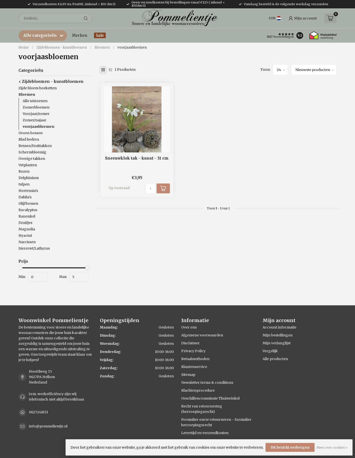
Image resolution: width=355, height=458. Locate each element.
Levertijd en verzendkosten (205, 433)
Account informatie (279, 327)
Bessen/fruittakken (35, 146)
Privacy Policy (193, 351)
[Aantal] (150, 188)
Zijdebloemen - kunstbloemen (61, 47)
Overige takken (31, 158)
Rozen (24, 171)
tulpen (24, 184)
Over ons (189, 327)
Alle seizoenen (35, 101)
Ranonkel (26, 216)
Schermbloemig (32, 152)
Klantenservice (194, 367)
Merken (79, 35)
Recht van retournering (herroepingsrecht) (201, 409)
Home (23, 47)
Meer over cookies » (332, 447)
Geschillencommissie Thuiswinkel (210, 398)
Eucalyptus (27, 210)
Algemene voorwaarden (202, 335)
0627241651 (38, 412)
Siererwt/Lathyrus (34, 248)
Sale (100, 35)
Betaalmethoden (195, 359)
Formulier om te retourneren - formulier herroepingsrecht (216, 422)
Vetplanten (27, 165)
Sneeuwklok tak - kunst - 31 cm (137, 158)
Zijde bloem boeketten (37, 88)
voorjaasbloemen (132, 47)
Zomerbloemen (36, 107)
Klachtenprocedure (198, 390)
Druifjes (25, 222)
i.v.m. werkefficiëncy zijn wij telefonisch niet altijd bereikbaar (56, 397)
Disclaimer (190, 343)
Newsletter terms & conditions (207, 382)
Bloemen (102, 47)
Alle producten (275, 359)
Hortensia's (28, 190)
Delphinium (28, 178)
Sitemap (188, 374)
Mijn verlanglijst (277, 343)
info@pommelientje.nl (48, 426)
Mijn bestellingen (278, 335)
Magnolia (26, 229)
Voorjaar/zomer (36, 113)
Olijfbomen (28, 203)
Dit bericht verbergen (290, 447)
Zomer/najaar (34, 120)
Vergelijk (270, 351)
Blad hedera (28, 139)
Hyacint (25, 235)
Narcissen (27, 242)
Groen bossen (30, 133)
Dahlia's (25, 197)
